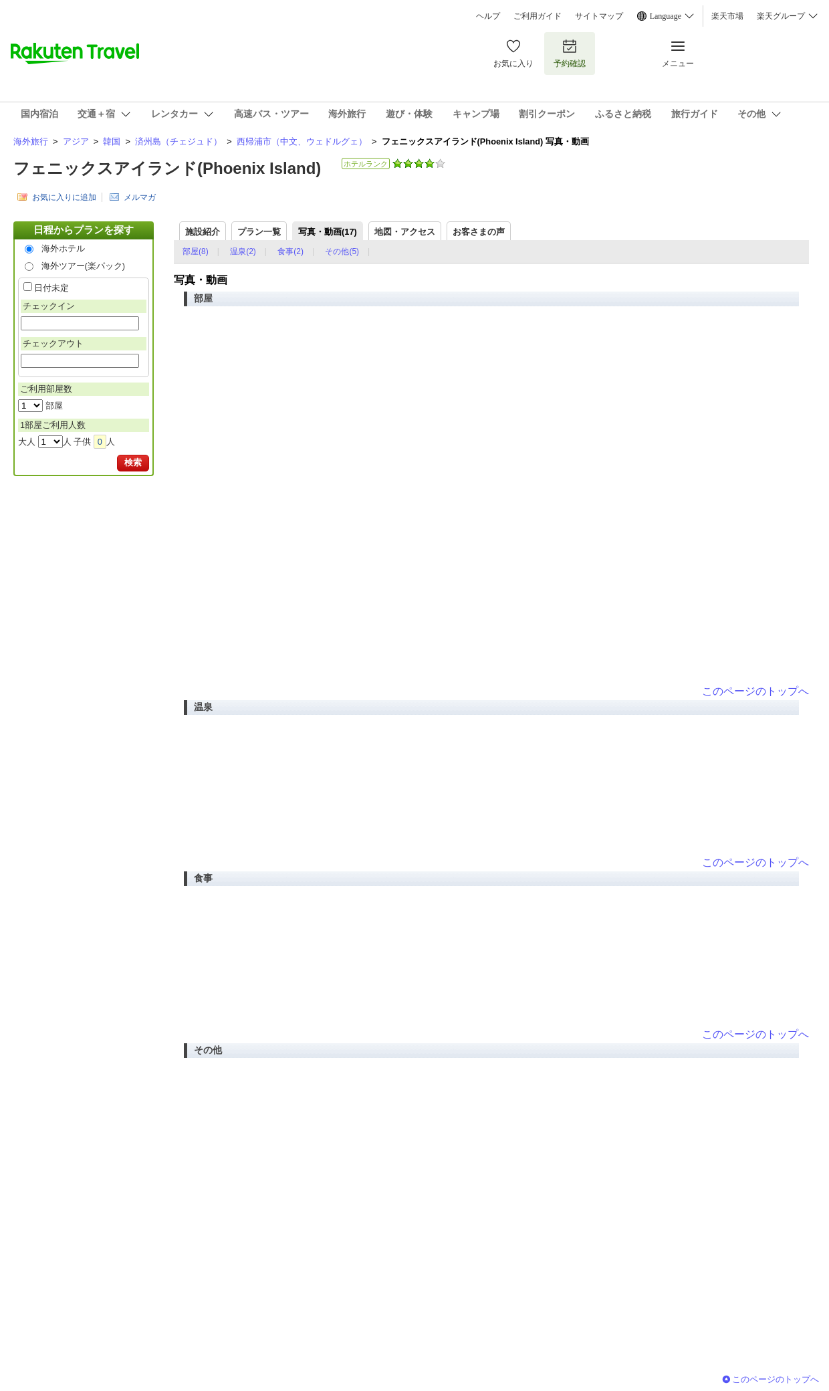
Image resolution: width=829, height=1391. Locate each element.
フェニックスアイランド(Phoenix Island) (167, 168)
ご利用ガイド (537, 16)
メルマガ (140, 197)
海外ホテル (63, 248)
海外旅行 (30, 141)
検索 (133, 462)
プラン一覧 (259, 232)
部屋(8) (196, 251)
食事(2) (290, 251)
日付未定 (51, 288)
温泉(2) (243, 251)
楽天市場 (727, 16)
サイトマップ (599, 16)
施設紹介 (202, 232)
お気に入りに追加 (64, 197)
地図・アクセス (404, 232)
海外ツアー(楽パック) (83, 266)
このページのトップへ (755, 691)
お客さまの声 (479, 232)
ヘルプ (488, 16)
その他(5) (342, 251)
